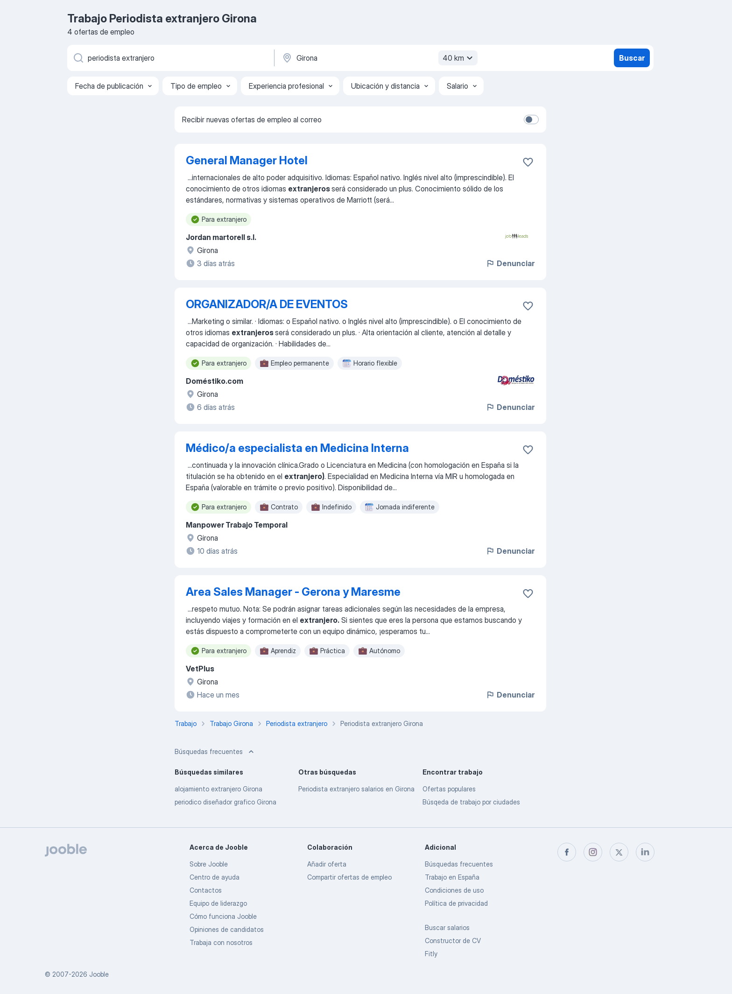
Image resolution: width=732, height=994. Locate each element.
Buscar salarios (447, 927)
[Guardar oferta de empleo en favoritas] (528, 162)
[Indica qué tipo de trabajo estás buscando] (170, 58)
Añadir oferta (326, 864)
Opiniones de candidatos (227, 929)
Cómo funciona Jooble (223, 916)
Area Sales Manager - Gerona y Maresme (293, 592)
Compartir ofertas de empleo (349, 877)
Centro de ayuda (214, 877)
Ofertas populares (449, 789)
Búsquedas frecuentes (459, 864)
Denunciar (510, 263)
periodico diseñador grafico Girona (225, 802)
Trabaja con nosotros (221, 942)
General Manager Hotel (247, 160)
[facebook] (566, 852)
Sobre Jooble (209, 864)
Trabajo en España (452, 877)
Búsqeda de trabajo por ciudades (471, 802)
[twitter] (619, 852)
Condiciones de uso (454, 890)
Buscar (632, 58)
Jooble (99, 974)
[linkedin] (645, 852)
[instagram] (593, 852)
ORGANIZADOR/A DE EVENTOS (267, 304)
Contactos (206, 890)
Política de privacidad (456, 903)
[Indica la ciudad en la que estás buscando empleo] (378, 58)
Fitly (431, 954)
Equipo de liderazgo (218, 903)
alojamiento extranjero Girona (218, 789)
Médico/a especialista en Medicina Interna (297, 448)
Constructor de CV (453, 941)
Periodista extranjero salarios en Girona (356, 789)
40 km (459, 57)
